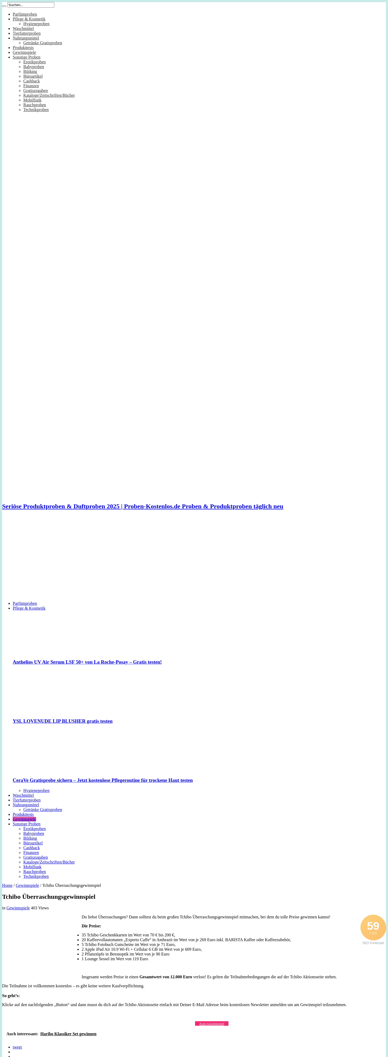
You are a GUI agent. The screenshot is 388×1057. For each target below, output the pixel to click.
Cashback (31, 81)
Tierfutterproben (27, 33)
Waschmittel (23, 28)
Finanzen (31, 85)
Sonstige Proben (26, 57)
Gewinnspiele (24, 52)
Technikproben (36, 109)
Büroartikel (33, 76)
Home (7, 885)
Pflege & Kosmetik (29, 19)
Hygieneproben (36, 23)
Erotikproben (34, 62)
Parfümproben (25, 14)
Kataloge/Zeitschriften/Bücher (49, 95)
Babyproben (33, 66)
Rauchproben (34, 105)
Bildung (30, 71)
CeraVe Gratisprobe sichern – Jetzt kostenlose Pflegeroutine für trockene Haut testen (103, 780)
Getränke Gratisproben (42, 43)
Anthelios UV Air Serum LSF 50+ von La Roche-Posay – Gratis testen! (87, 662)
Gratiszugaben (35, 90)
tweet (17, 1047)
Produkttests (23, 47)
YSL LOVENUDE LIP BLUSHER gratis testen (63, 721)
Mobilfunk (32, 100)
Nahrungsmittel (26, 38)
